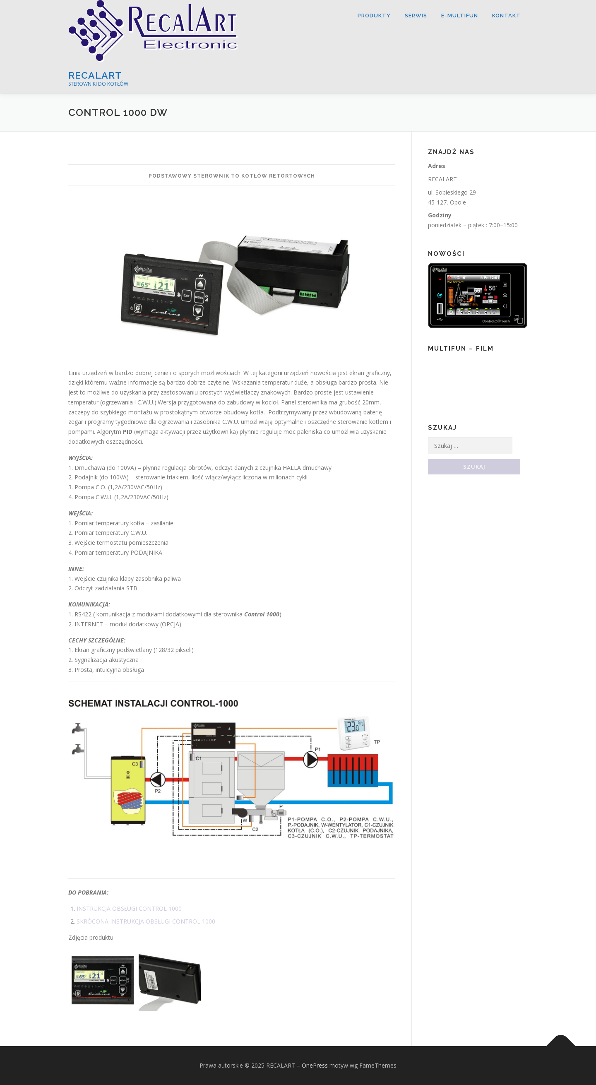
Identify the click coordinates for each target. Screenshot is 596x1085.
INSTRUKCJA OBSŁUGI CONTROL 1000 (129, 908)
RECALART (95, 75)
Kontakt (506, 15)
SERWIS (416, 15)
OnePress (315, 1065)
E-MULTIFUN (459, 15)
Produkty (374, 15)
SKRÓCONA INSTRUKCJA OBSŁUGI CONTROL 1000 (146, 921)
